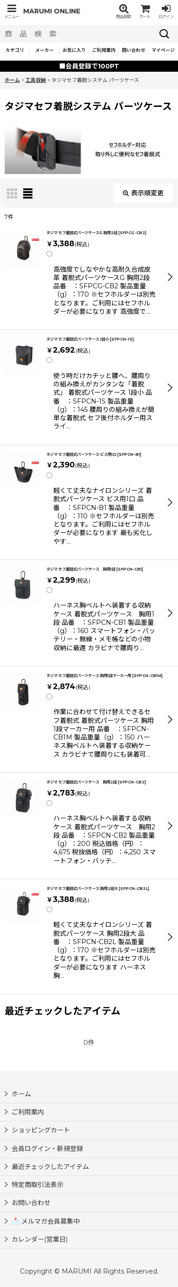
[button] (11, 11)
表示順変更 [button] (143, 193)
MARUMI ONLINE (51, 11)
